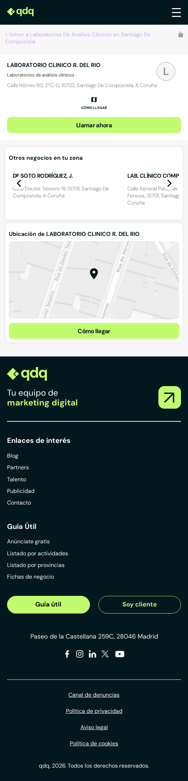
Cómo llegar (94, 331)
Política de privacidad (94, 711)
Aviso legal (94, 727)
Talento (16, 479)
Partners (18, 467)
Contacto (19, 502)
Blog (12, 455)
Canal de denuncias (94, 694)
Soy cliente (139, 604)
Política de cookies (94, 743)
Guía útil (48, 604)
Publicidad (21, 491)
